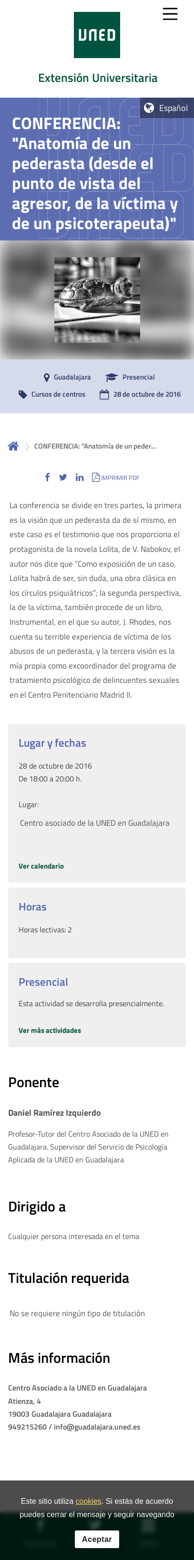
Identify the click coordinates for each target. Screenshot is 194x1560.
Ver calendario (41, 865)
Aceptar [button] (97, 1539)
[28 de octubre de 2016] (137, 394)
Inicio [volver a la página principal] (13, 446)
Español (173, 107)
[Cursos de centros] (49, 394)
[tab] (97, 49)
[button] (47, 477)
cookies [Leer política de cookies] (89, 1501)
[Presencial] (128, 377)
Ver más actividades (50, 1030)
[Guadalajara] (65, 377)
